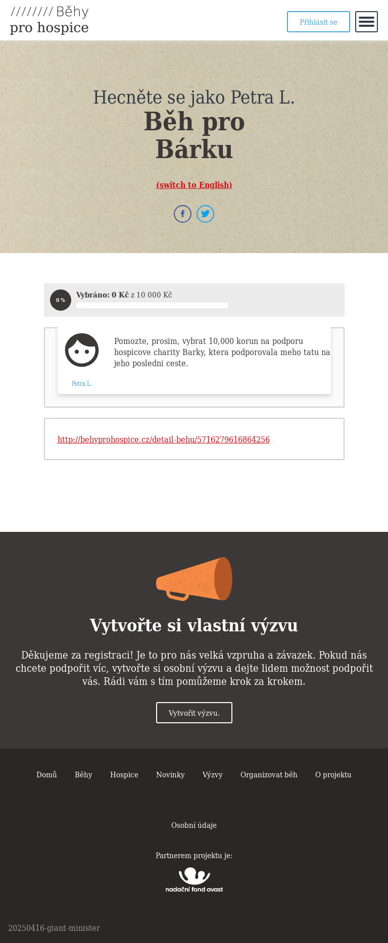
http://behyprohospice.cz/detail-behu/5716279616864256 (164, 438)
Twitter (205, 214)
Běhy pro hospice (49, 20)
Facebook (182, 214)
